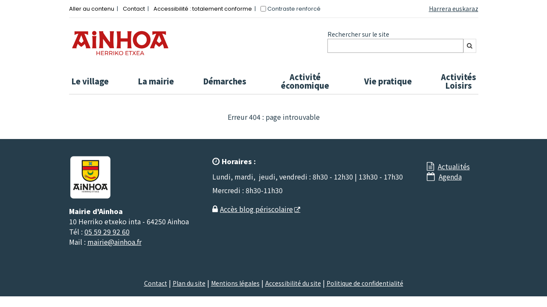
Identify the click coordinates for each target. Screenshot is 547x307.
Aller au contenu (91, 9)
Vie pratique (388, 81)
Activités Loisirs (458, 81)
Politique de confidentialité (365, 283)
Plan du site (189, 283)
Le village (90, 81)
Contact (134, 9)
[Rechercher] (469, 46)
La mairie (156, 81)
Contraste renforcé (294, 9)
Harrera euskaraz (453, 8)
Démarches (224, 81)
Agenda (450, 176)
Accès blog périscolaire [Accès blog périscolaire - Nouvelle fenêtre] (256, 209)
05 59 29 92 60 (107, 231)
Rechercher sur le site (358, 34)
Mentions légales (235, 283)
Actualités (454, 166)
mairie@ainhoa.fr (114, 242)
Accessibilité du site (293, 283)
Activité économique (305, 81)
